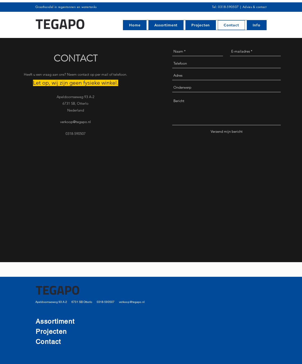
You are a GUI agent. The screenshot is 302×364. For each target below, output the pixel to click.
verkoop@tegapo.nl (75, 122)
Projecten (52, 331)
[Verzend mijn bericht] (227, 131)
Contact (48, 341)
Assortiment (55, 321)
